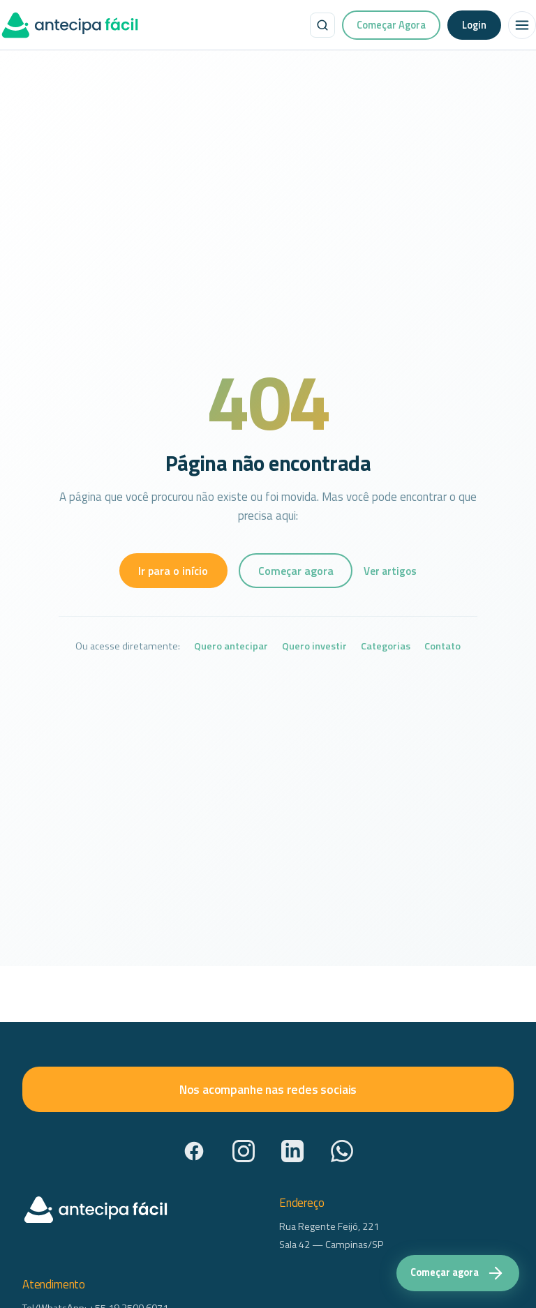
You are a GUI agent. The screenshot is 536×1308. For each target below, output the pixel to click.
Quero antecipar (231, 646)
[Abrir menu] (522, 25)
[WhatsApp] (342, 1151)
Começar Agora (391, 25)
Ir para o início (173, 570)
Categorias (385, 646)
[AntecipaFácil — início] (70, 25)
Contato (442, 646)
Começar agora (296, 570)
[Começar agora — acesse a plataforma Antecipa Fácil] (457, 1273)
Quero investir (314, 646)
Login (474, 25)
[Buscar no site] (322, 25)
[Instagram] (243, 1151)
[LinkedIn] (292, 1151)
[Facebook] (194, 1151)
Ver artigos (390, 571)
